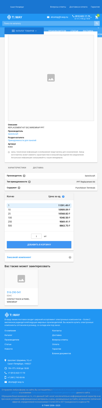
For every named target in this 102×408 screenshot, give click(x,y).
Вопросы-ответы (58, 7)
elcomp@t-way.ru (59, 17)
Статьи (74, 31)
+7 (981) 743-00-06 (16, 377)
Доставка (88, 31)
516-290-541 (14, 292)
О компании (10, 330)
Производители (57, 31)
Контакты (57, 330)
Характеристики (17, 168)
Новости (9, 349)
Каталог (8, 335)
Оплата (55, 344)
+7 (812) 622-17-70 (16, 373)
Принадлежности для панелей (22, 140)
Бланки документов (61, 353)
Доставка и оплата (78, 7)
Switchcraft (13, 134)
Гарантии (56, 349)
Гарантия (95, 7)
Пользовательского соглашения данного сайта (54, 392)
